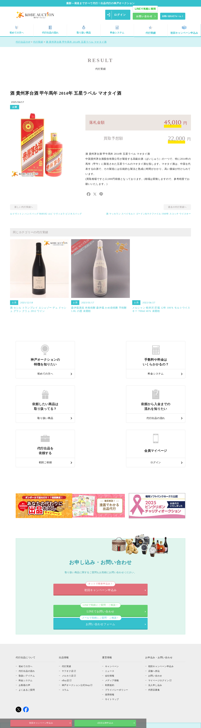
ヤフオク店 (68, 613)
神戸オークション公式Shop (77, 628)
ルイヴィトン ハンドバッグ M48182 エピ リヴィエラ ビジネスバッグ (46, 214)
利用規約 (110, 628)
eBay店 (66, 623)
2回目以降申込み (132, 723)
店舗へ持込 (154, 613)
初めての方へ (16, 30)
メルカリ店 (68, 618)
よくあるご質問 (27, 632)
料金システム (117, 30)
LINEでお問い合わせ (60, 564)
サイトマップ (112, 642)
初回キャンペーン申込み (184, 30)
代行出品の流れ (50, 30)
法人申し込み (155, 628)
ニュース (110, 613)
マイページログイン (159, 623)
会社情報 (110, 618)
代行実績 (151, 30)
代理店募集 (154, 632)
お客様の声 (25, 628)
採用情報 (110, 637)
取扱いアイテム (27, 618)
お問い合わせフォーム (140, 564)
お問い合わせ (155, 618)
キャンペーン (112, 609)
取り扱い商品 (83, 30)
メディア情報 (112, 623)
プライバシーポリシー (117, 632)
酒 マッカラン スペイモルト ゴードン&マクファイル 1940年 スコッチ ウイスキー (148, 214)
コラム (65, 632)
